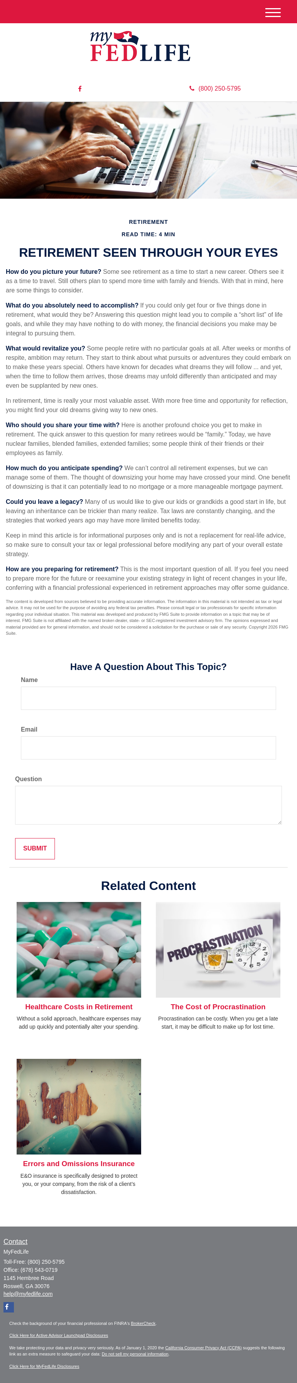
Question (28, 779)
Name (29, 680)
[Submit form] (35, 848)
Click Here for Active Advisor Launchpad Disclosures (58, 1335)
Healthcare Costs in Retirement (79, 1007)
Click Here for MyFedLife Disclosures (44, 1366)
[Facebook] (80, 89)
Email (29, 729)
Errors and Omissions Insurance (79, 1164)
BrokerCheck (143, 1323)
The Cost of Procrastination (218, 1007)
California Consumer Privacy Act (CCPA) (203, 1347)
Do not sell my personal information (135, 1354)
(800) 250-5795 (215, 88)
